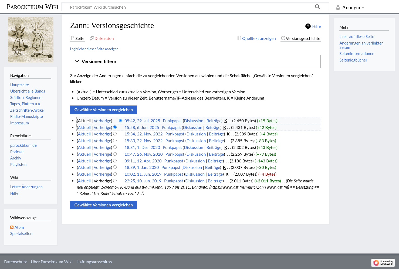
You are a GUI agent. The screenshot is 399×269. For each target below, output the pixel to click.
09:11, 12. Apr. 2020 (142, 160)
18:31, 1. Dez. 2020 (142, 147)
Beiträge (214, 120)
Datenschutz (15, 261)
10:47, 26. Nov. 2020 (143, 154)
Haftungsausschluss (94, 261)
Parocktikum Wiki (32, 6)
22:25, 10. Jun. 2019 (142, 180)
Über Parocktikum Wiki (51, 261)
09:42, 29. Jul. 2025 (142, 120)
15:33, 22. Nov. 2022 (143, 140)
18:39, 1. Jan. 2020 (141, 167)
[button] (195, 61)
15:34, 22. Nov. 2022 (143, 133)
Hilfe (316, 26)
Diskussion (193, 120)
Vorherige (102, 120)
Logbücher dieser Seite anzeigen (94, 49)
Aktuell (84, 127)
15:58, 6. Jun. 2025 (141, 127)
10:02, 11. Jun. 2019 (142, 174)
